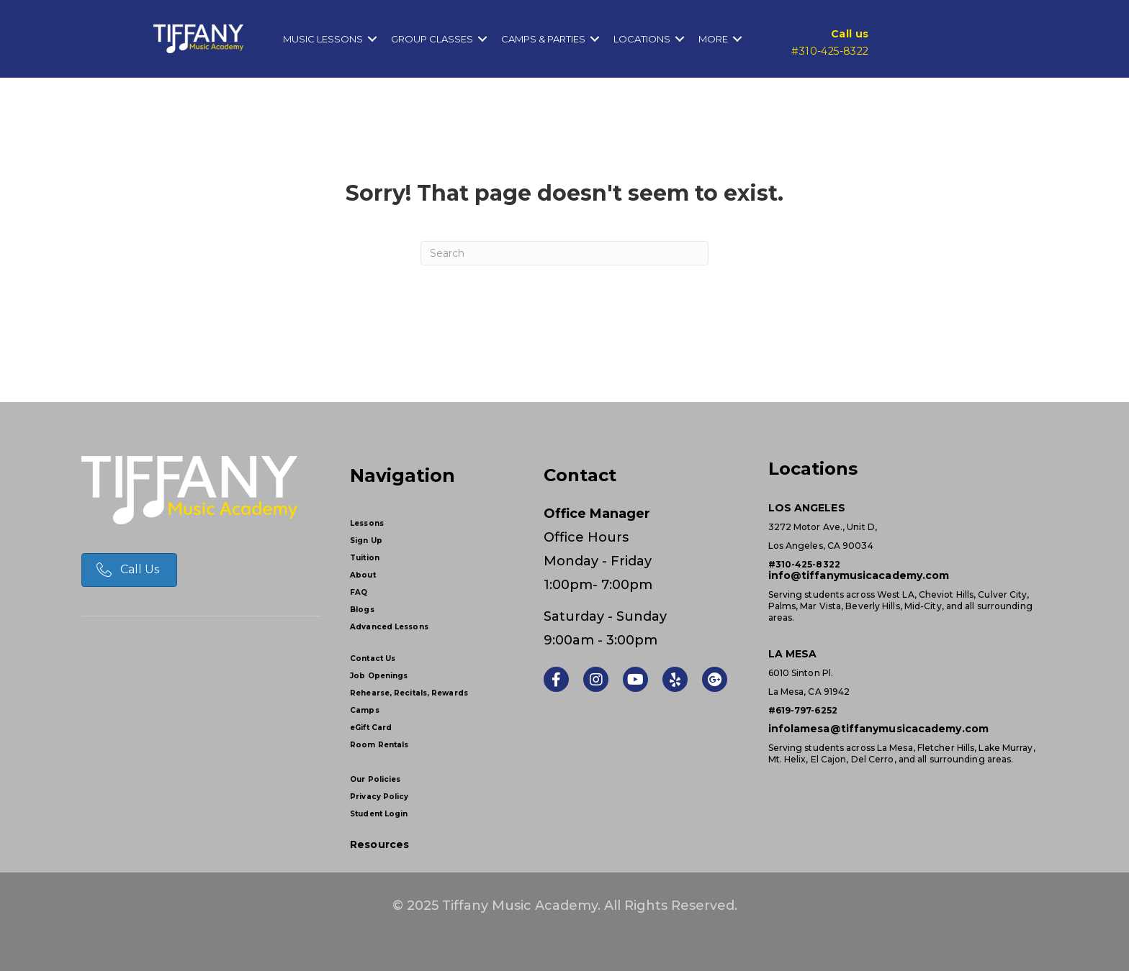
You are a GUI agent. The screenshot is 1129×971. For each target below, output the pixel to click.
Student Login (379, 814)
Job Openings (379, 675)
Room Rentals (379, 744)
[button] (372, 39)
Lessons (367, 523)
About (363, 575)
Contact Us (372, 658)
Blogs (362, 609)
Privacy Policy (379, 796)
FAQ (358, 592)
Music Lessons (323, 39)
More (713, 39)
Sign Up (366, 540)
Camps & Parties (543, 39)
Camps (364, 710)
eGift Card (371, 727)
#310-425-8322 (829, 51)
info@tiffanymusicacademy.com (859, 575)
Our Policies (375, 779)
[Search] (564, 253)
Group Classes (432, 39)
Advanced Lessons (389, 627)
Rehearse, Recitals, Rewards (409, 693)
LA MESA (792, 653)
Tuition (364, 557)
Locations (641, 39)
